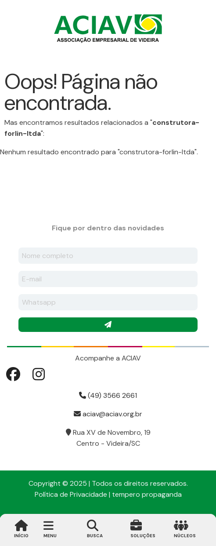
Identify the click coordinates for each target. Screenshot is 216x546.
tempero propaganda (147, 494)
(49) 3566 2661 (108, 395)
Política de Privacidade (71, 494)
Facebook (13, 374)
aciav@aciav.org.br (108, 414)
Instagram (38, 374)
